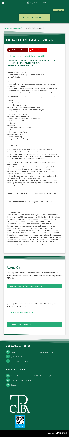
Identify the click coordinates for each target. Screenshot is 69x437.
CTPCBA (7, 28)
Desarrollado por (56, 433)
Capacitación (18, 28)
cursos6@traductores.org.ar (21, 312)
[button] (58, 10)
